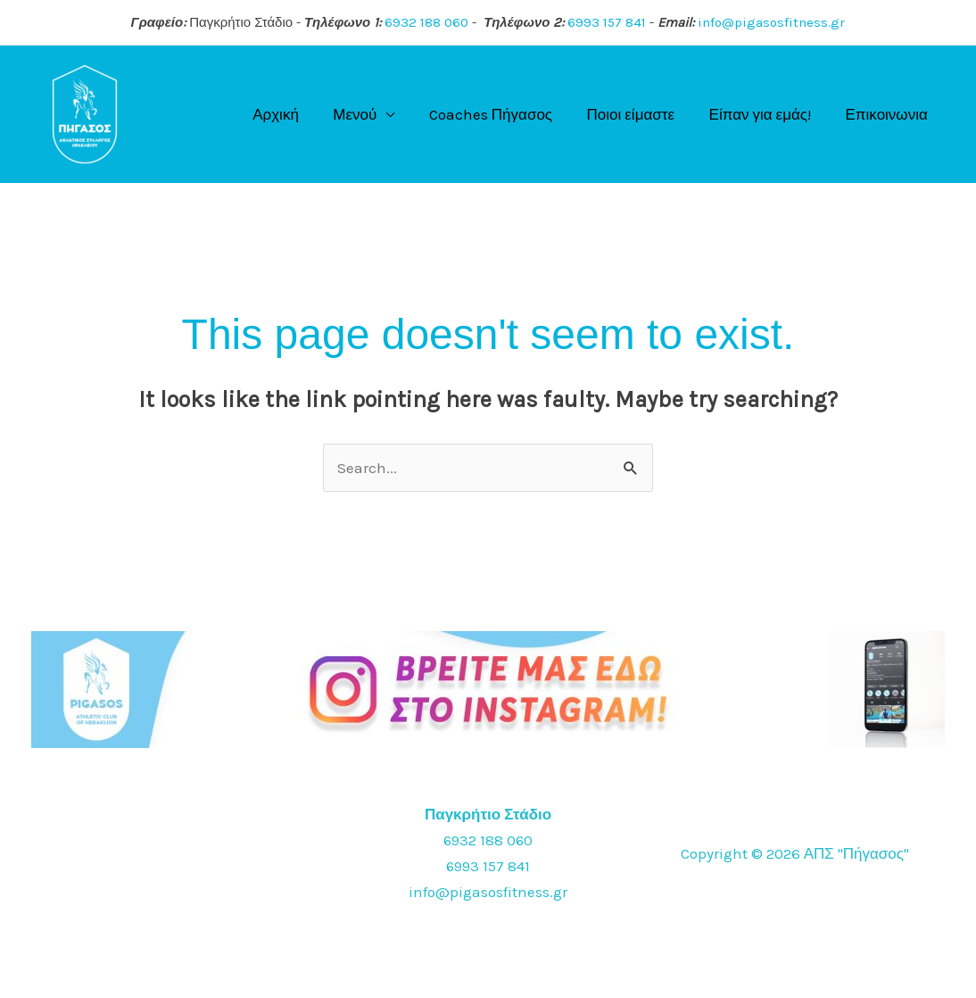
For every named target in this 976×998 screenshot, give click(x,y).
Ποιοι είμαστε (641, 114)
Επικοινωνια (889, 114)
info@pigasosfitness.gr (771, 22)
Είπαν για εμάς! (765, 114)
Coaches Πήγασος (505, 114)
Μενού (373, 114)
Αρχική (298, 114)
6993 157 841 (606, 22)
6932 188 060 (426, 22)
